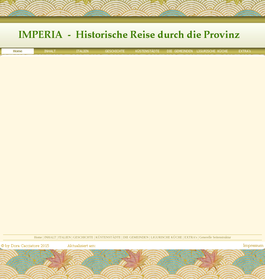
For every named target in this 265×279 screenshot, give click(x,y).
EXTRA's (190, 237)
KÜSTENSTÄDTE (108, 237)
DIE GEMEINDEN (135, 237)
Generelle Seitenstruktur (215, 237)
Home (38, 237)
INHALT (50, 237)
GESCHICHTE (83, 237)
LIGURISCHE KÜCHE (166, 237)
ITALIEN (64, 237)
